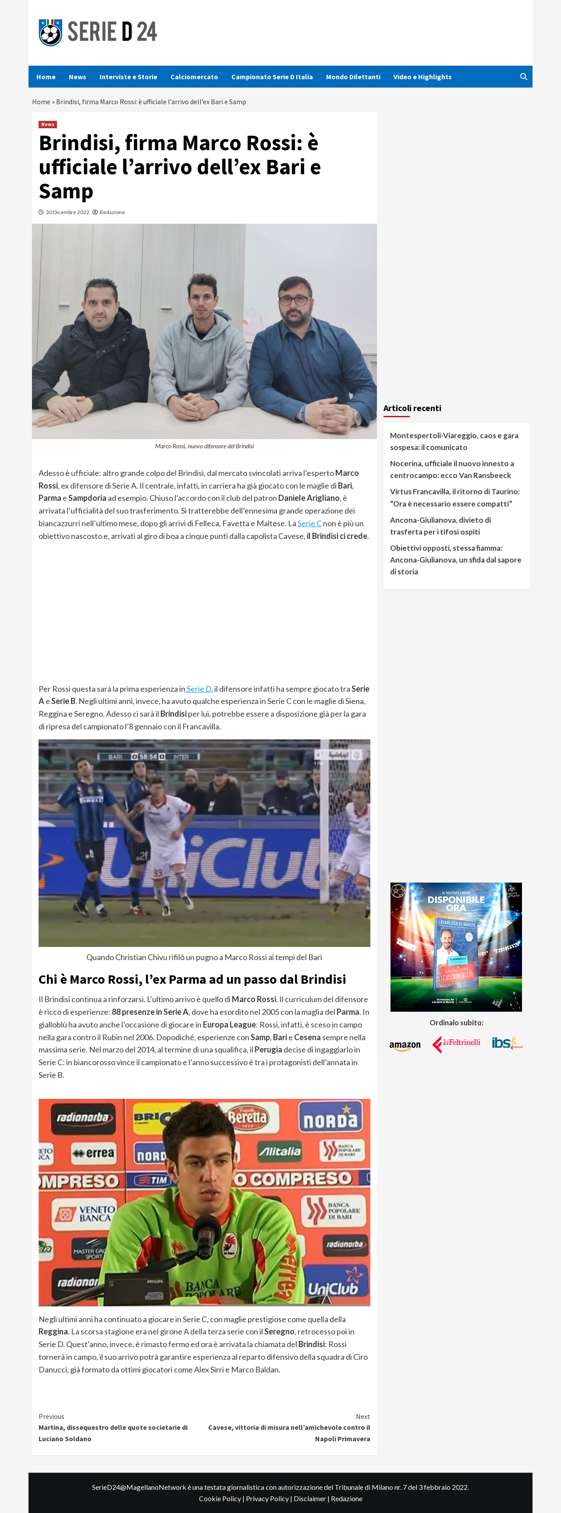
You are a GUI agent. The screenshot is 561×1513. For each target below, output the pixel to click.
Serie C (310, 523)
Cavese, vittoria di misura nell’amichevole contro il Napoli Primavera (287, 1427)
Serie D (198, 688)
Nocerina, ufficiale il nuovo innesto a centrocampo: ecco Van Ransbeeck (452, 469)
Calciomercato (194, 76)
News (77, 76)
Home (46, 76)
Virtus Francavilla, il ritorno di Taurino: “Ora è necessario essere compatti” (455, 497)
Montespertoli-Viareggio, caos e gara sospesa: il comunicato (454, 441)
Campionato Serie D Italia (272, 76)
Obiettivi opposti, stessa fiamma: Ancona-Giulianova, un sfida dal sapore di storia (456, 559)
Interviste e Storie (128, 76)
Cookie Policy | (222, 1498)
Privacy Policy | (270, 1498)
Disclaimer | (312, 1498)
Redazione (112, 212)
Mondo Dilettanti (353, 76)
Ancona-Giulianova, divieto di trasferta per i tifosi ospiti (440, 525)
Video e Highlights (423, 76)
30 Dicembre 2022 (67, 212)
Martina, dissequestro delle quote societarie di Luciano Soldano (122, 1427)
